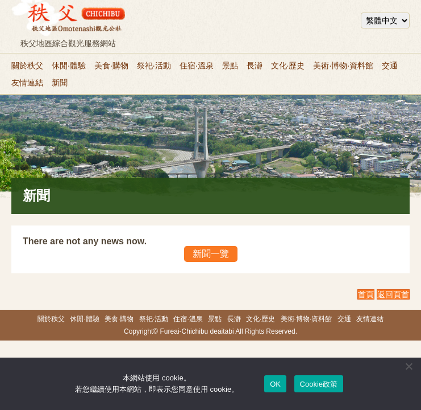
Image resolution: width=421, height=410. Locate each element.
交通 (390, 65)
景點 (230, 65)
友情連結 (27, 82)
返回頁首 (393, 294)
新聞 (60, 82)
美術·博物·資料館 (343, 65)
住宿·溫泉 (197, 65)
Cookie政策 (318, 384)
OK (275, 384)
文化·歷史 (288, 65)
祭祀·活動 (154, 65)
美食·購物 (111, 65)
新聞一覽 (211, 254)
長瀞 (254, 65)
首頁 (366, 294)
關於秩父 (27, 65)
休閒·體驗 (69, 65)
